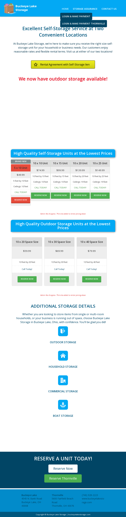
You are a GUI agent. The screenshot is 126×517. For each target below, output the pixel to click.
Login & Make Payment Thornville (83, 23)
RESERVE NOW (20, 200)
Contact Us (109, 8)
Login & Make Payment (76, 16)
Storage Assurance (85, 8)
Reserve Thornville (63, 478)
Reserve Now (63, 468)
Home (65, 8)
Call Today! (21, 192)
